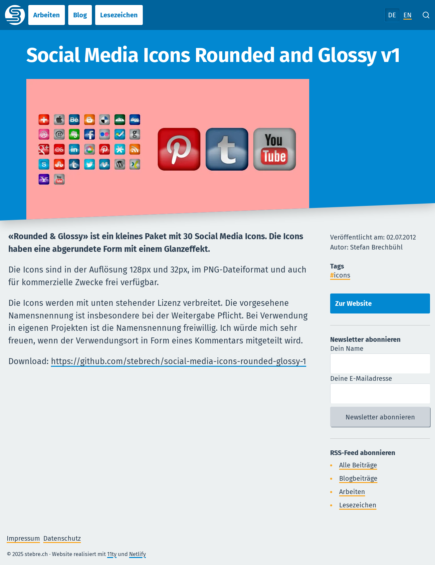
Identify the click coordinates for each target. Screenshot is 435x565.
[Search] (426, 15)
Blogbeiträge (358, 478)
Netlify (137, 554)
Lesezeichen (119, 15)
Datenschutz (62, 538)
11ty (111, 554)
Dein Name (346, 348)
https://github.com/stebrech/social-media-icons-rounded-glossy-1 (178, 361)
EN (407, 15)
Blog (80, 15)
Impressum (23, 538)
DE (392, 15)
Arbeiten (46, 15)
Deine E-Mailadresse (361, 378)
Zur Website (353, 303)
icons (342, 275)
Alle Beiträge (358, 465)
